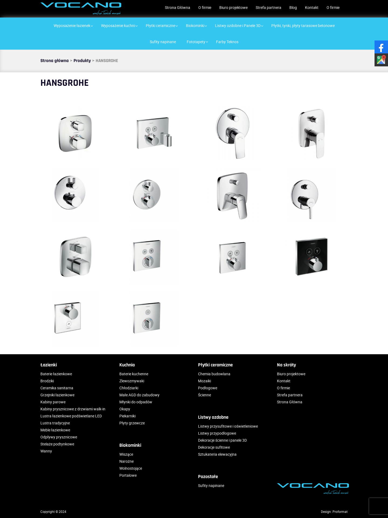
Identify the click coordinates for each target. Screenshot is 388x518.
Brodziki (47, 380)
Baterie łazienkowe (56, 373)
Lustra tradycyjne (55, 422)
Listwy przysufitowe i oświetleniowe (228, 426)
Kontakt (311, 7)
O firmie (204, 7)
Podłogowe (207, 387)
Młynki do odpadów (135, 401)
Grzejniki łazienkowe (57, 394)
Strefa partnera (268, 7)
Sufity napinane (211, 485)
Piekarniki (127, 415)
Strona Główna (177, 7)
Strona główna (54, 61)
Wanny (46, 451)
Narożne (126, 461)
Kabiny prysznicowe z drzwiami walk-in (72, 408)
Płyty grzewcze (132, 422)
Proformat (340, 511)
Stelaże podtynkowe (57, 444)
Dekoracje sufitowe (214, 447)
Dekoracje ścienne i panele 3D (222, 440)
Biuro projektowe (233, 7)
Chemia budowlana (214, 373)
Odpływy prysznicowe (58, 436)
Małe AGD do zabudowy (139, 394)
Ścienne (204, 394)
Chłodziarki (128, 387)
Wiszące (126, 454)
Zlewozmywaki (131, 380)
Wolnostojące (130, 468)
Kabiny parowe (52, 401)
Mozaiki (204, 380)
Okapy (124, 408)
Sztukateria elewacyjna (217, 454)
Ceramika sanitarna (56, 387)
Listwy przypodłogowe (217, 433)
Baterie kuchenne (133, 373)
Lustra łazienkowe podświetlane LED (71, 415)
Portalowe (128, 475)
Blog (293, 7)
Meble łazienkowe (55, 429)
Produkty (82, 61)
